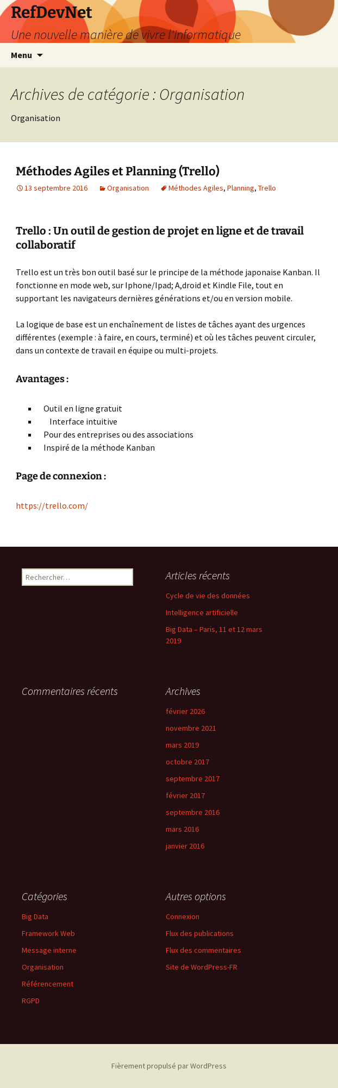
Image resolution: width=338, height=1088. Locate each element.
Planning (240, 188)
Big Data (35, 916)
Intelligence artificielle (202, 612)
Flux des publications (200, 933)
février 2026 (185, 711)
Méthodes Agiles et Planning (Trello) (118, 171)
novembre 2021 (191, 728)
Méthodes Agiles (195, 188)
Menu (21, 54)
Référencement (47, 984)
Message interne (49, 950)
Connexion (182, 916)
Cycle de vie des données (208, 595)
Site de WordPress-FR (201, 967)
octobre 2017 (187, 762)
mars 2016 (182, 829)
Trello (267, 188)
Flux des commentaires (203, 950)
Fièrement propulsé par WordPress (169, 1066)
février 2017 (185, 795)
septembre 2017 (193, 778)
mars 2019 (182, 745)
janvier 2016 (185, 846)
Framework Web (48, 933)
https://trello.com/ (52, 505)
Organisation (128, 188)
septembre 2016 (193, 812)
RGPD (31, 1000)
